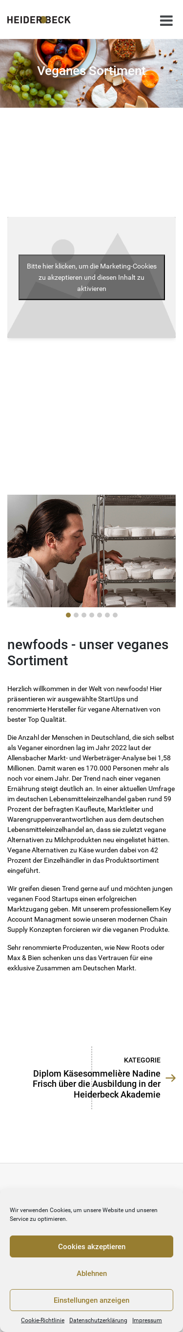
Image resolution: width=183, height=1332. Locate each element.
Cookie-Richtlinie (42, 1320)
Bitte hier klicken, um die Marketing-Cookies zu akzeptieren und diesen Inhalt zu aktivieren (92, 277)
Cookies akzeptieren (91, 1246)
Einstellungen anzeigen (91, 1300)
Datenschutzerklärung (98, 1320)
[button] (68, 615)
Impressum (147, 1320)
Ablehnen (92, 1273)
